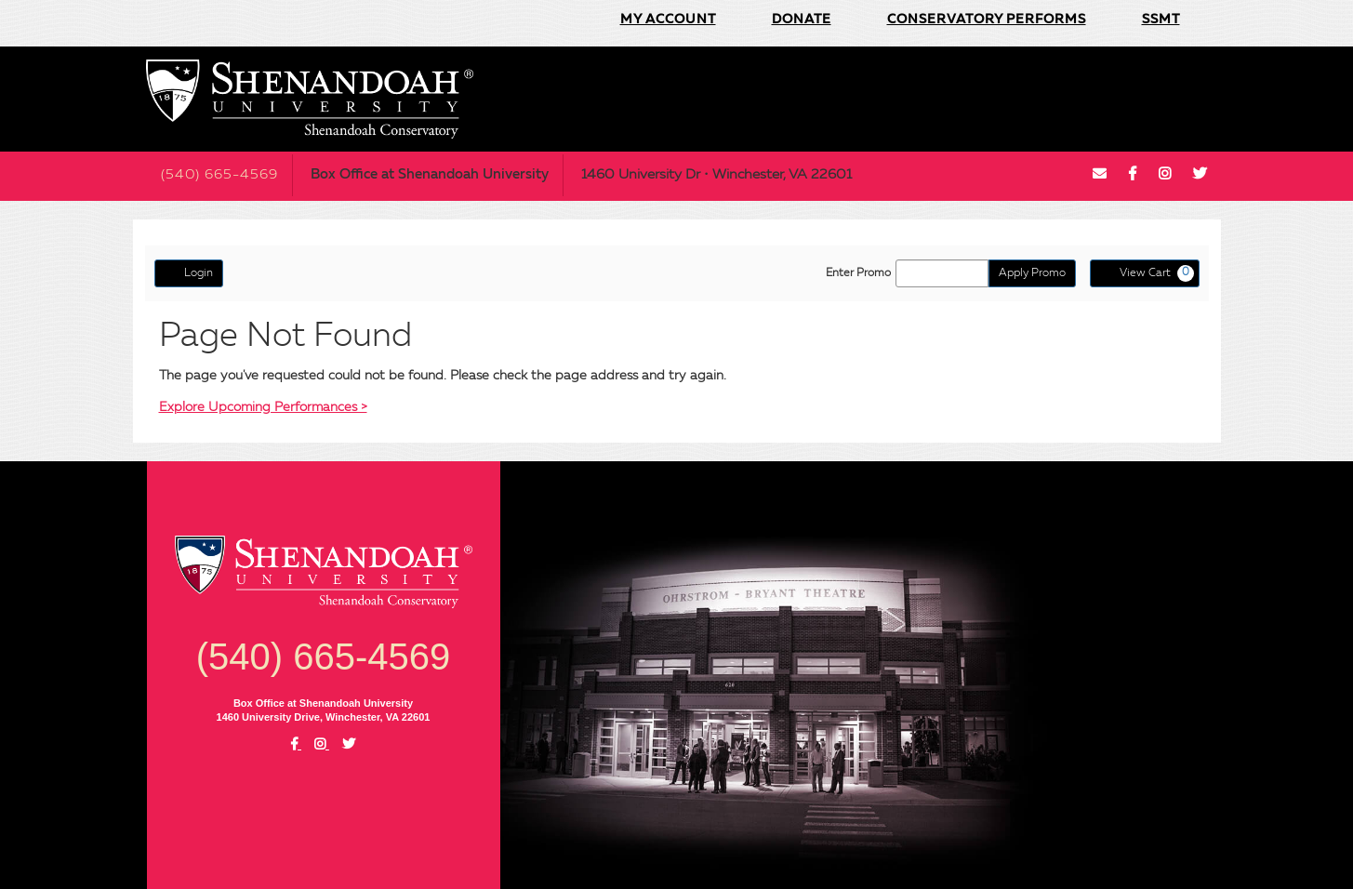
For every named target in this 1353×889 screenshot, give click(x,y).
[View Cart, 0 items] (1145, 273)
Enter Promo (858, 273)
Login (189, 272)
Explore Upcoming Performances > (263, 407)
